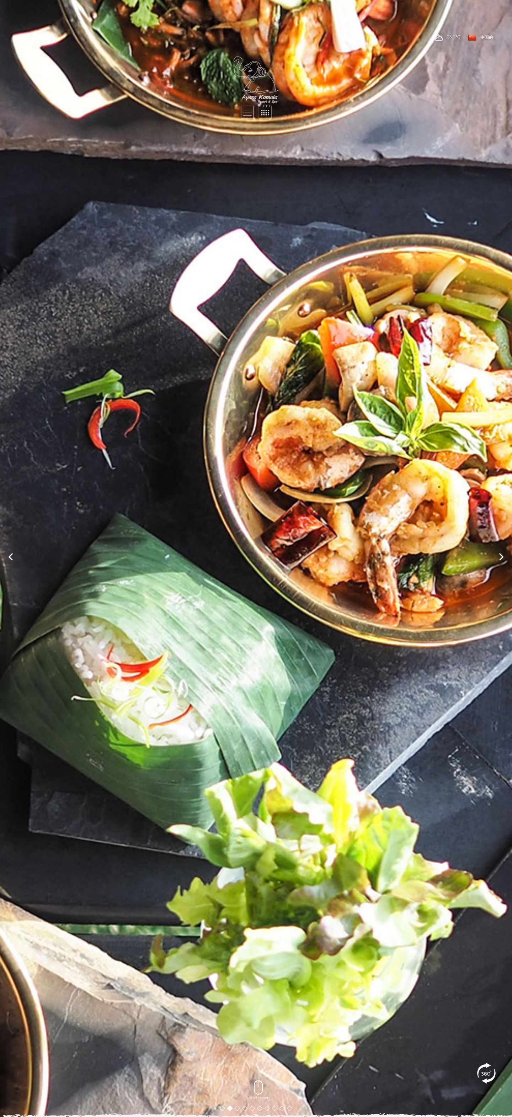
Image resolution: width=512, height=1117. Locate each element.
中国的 (480, 37)
